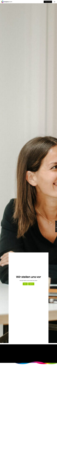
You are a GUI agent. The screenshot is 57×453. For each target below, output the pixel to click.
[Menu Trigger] (54, 2)
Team (25, 283)
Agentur (31, 283)
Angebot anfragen (48, 1)
